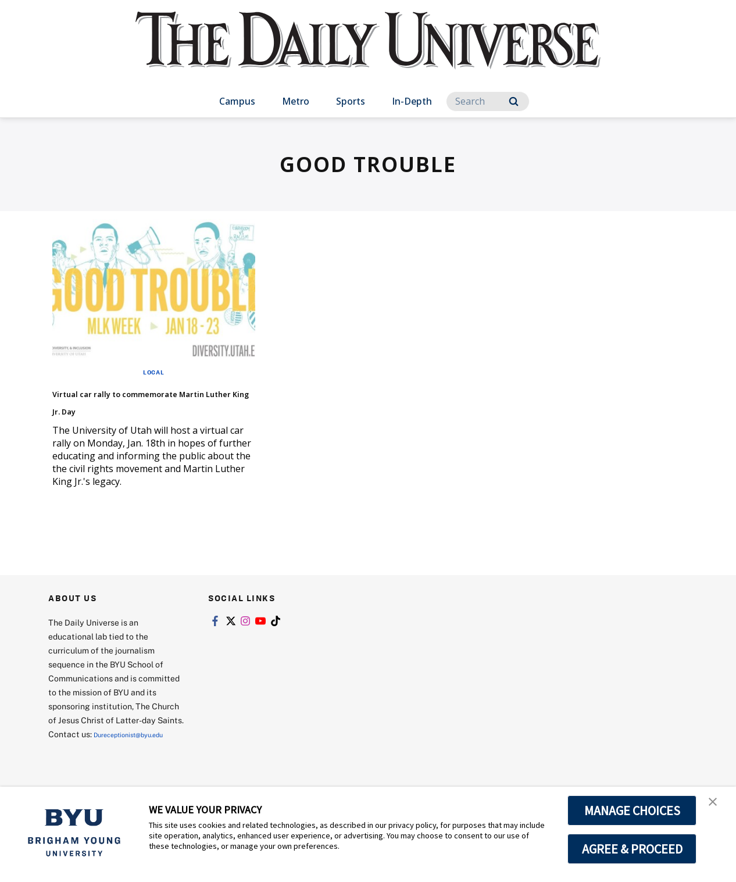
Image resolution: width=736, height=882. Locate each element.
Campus (237, 101)
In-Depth (412, 101)
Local (154, 371)
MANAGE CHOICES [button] (632, 810)
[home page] (368, 52)
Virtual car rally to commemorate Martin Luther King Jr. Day (153, 409)
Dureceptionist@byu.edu (95, 765)
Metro (295, 101)
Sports (350, 101)
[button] (716, 807)
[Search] (488, 101)
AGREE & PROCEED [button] (632, 849)
